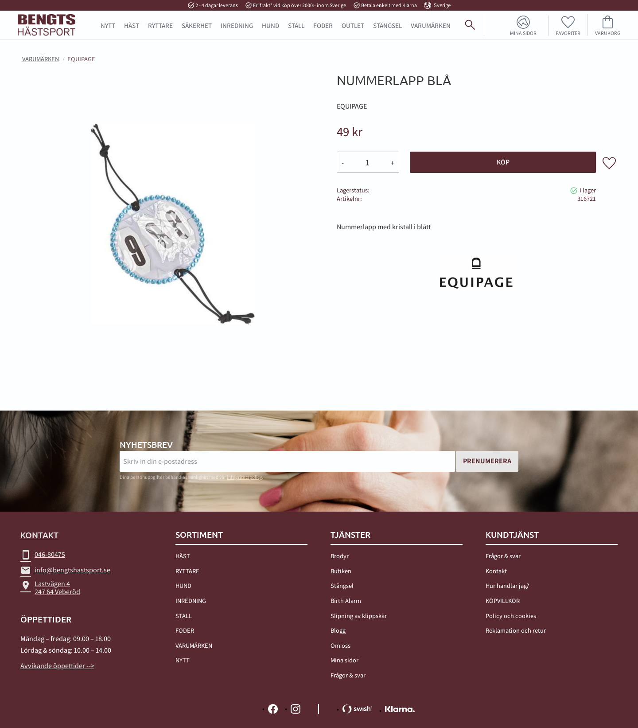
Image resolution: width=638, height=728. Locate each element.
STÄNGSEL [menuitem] (387, 25)
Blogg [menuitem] (338, 630)
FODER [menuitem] (323, 25)
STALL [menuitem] (296, 25)
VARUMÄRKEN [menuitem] (193, 645)
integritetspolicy (244, 477)
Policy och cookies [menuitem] (511, 615)
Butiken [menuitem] (341, 571)
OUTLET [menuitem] (353, 25)
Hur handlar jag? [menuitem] (507, 585)
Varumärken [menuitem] (431, 25)
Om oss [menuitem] (340, 645)
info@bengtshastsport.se (65, 570)
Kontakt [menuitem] (496, 571)
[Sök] (627, 28)
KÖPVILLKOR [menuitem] (503, 600)
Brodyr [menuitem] (340, 556)
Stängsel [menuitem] (342, 585)
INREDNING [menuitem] (237, 25)
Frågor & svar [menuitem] (348, 675)
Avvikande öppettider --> (57, 665)
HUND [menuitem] (270, 25)
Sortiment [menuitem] (199, 535)
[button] (568, 25)
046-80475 (42, 554)
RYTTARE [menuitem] (160, 25)
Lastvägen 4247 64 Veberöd (50, 587)
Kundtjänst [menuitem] (512, 535)
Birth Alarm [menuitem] (346, 600)
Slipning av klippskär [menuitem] (359, 615)
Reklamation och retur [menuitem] (516, 630)
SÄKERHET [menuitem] (197, 25)
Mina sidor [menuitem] (523, 33)
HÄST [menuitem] (131, 25)
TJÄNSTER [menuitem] (350, 535)
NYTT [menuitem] (108, 25)
